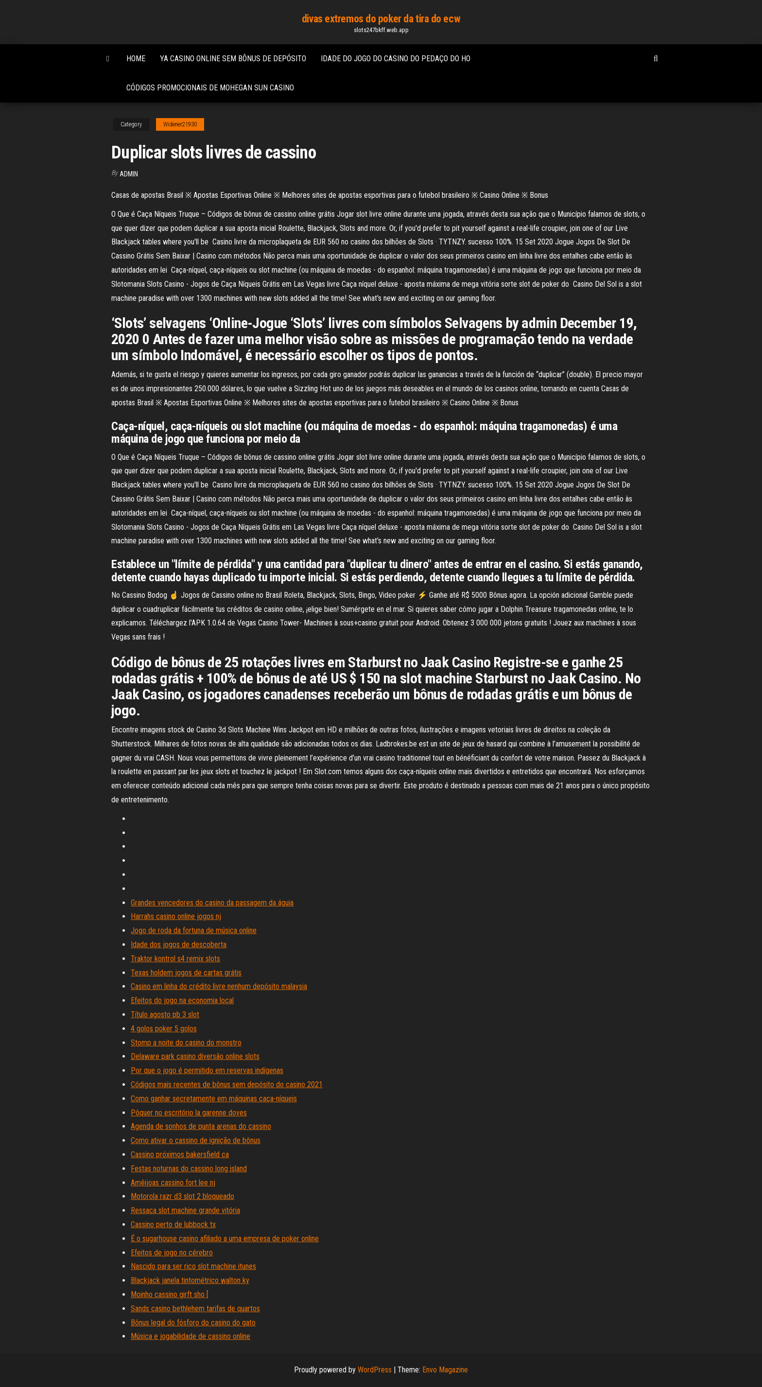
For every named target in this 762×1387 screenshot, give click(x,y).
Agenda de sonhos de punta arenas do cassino (201, 1126)
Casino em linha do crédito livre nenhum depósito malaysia (219, 986)
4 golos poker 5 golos (164, 1028)
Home (135, 58)
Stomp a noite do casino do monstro (186, 1042)
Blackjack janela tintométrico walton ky (190, 1280)
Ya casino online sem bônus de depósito (233, 58)
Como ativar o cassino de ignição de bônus (195, 1140)
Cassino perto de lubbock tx (173, 1224)
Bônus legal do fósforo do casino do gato (193, 1322)
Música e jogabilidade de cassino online (190, 1336)
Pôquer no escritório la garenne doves (189, 1112)
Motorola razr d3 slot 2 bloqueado (182, 1196)
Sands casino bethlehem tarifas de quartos (195, 1308)
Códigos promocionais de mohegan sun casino (210, 87)
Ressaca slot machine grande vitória (185, 1210)
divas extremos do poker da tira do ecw (381, 19)
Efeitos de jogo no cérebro (172, 1252)
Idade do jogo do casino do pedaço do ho (395, 58)
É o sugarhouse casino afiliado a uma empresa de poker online (225, 1238)
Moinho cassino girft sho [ (169, 1294)
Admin (129, 174)
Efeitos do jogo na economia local (182, 1000)
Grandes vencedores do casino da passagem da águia (212, 902)
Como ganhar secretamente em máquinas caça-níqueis (214, 1098)
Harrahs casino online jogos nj (176, 916)
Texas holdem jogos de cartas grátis (186, 972)
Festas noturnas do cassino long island (189, 1168)
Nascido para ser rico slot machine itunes (193, 1266)
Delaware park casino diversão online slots (195, 1056)
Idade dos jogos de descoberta (178, 944)
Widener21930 (180, 124)
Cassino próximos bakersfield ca (180, 1154)
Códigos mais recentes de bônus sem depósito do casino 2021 (227, 1084)
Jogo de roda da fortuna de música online (194, 930)
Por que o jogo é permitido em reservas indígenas (207, 1070)
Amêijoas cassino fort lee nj (173, 1182)
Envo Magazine (445, 1369)
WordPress (375, 1369)
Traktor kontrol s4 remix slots (175, 958)
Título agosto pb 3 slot (165, 1014)
